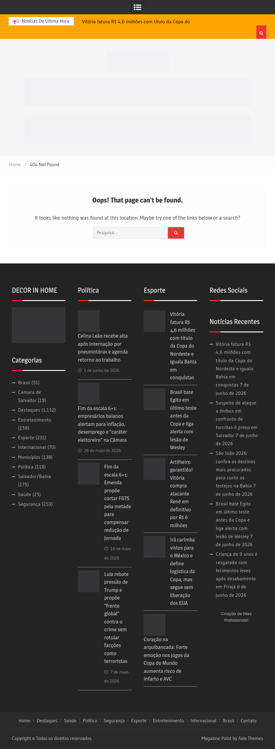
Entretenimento (34, 420)
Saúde (24, 494)
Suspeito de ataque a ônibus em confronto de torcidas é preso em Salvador (236, 419)
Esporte (26, 438)
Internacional (32, 447)
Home (24, 720)
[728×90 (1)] (137, 129)
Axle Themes (250, 738)
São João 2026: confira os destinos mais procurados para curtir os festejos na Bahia (235, 469)
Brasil (24, 383)
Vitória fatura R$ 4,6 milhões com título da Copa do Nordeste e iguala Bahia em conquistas (183, 346)
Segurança (29, 504)
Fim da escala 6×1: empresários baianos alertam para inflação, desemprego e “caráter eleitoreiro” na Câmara (102, 424)
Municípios (29, 457)
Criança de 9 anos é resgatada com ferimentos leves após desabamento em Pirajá (236, 570)
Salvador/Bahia (34, 476)
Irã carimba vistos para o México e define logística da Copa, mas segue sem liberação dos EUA (182, 571)
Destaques (29, 410)
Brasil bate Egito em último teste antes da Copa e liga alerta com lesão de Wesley (233, 520)
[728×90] (137, 91)
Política (26, 467)
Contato (248, 720)
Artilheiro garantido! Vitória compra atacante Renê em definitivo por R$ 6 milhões (181, 493)
